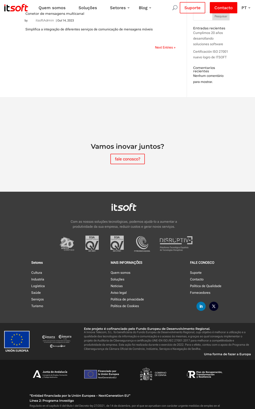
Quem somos (52, 7)
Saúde (36, 293)
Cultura (36, 273)
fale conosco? (127, 158)
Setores (118, 7)
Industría (37, 279)
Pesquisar (221, 16)
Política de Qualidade (205, 286)
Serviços (37, 299)
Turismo (37, 306)
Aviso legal (119, 293)
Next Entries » (165, 47)
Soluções (88, 7)
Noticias (117, 286)
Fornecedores (200, 293)
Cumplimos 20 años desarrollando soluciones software (208, 38)
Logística (38, 286)
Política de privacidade (127, 299)
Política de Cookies (125, 306)
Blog (143, 7)
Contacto (223, 7)
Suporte (192, 7)
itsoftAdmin (45, 20)
